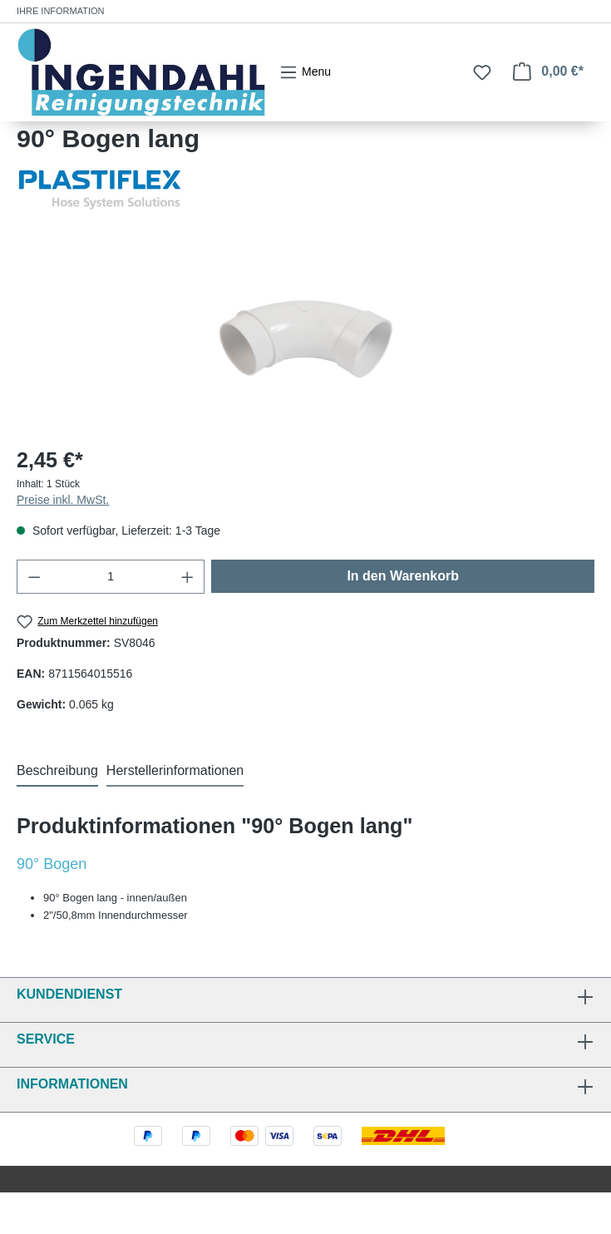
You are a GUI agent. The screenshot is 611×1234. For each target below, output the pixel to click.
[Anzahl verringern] (34, 577)
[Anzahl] (111, 577)
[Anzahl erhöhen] (187, 577)
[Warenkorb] (548, 71)
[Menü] (305, 72)
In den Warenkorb (403, 576)
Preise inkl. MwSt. (63, 499)
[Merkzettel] (482, 72)
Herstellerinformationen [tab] (175, 770)
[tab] (57, 772)
